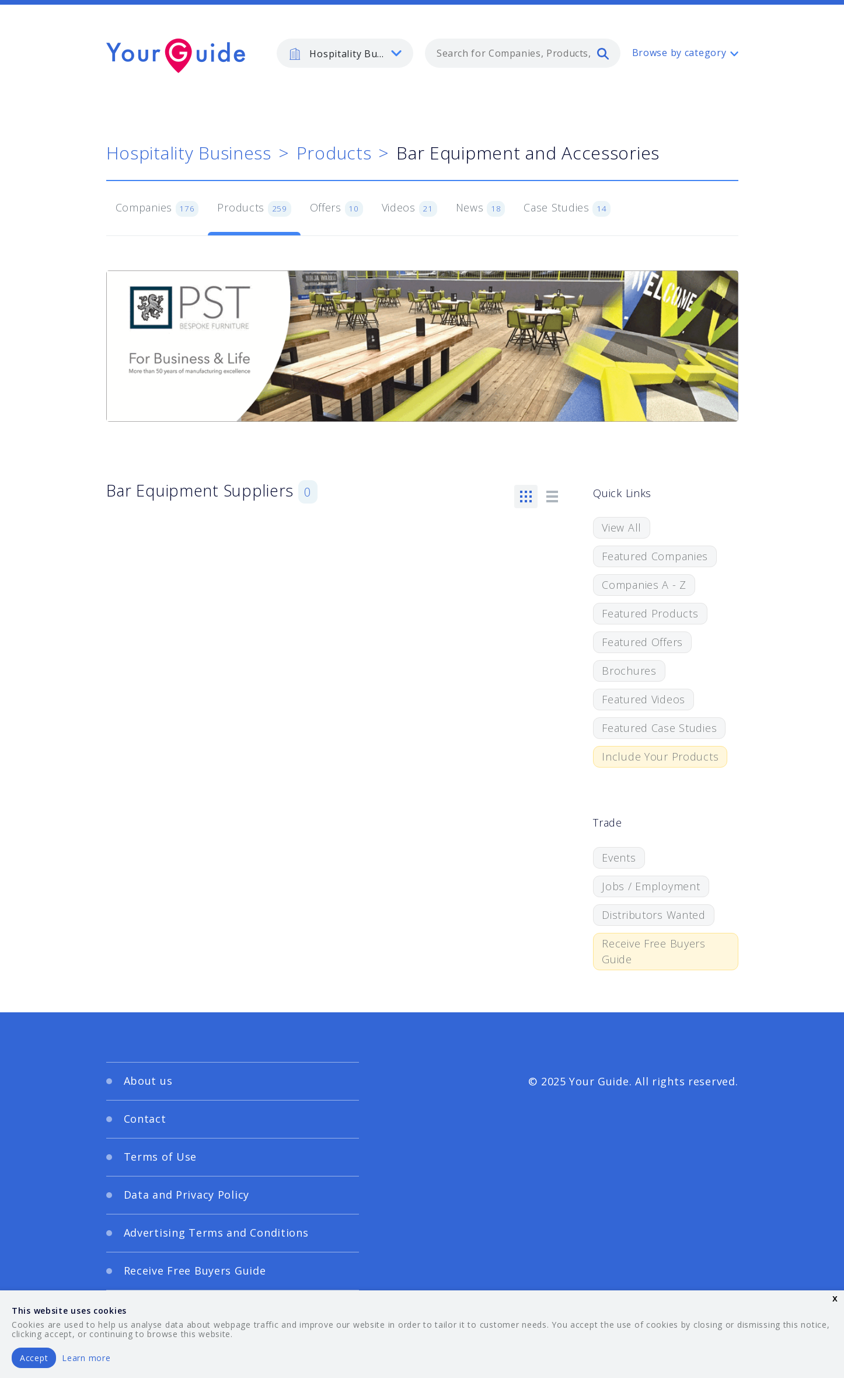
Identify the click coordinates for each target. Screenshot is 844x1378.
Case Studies (567, 208)
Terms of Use (160, 1157)
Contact (145, 1119)
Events (619, 858)
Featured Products (650, 613)
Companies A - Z (644, 585)
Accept (34, 1357)
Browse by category (679, 52)
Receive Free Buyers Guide (654, 951)
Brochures (629, 671)
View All (621, 527)
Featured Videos (643, 699)
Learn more (86, 1357)
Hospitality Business (188, 153)
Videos (409, 208)
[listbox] (345, 53)
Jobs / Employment (651, 886)
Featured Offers (642, 642)
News (480, 208)
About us (148, 1081)
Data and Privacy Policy (187, 1195)
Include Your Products (660, 756)
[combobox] (522, 53)
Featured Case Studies (659, 728)
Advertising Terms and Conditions (216, 1233)
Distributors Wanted (654, 915)
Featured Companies (655, 556)
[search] (603, 53)
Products (334, 153)
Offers (336, 208)
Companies (157, 208)
